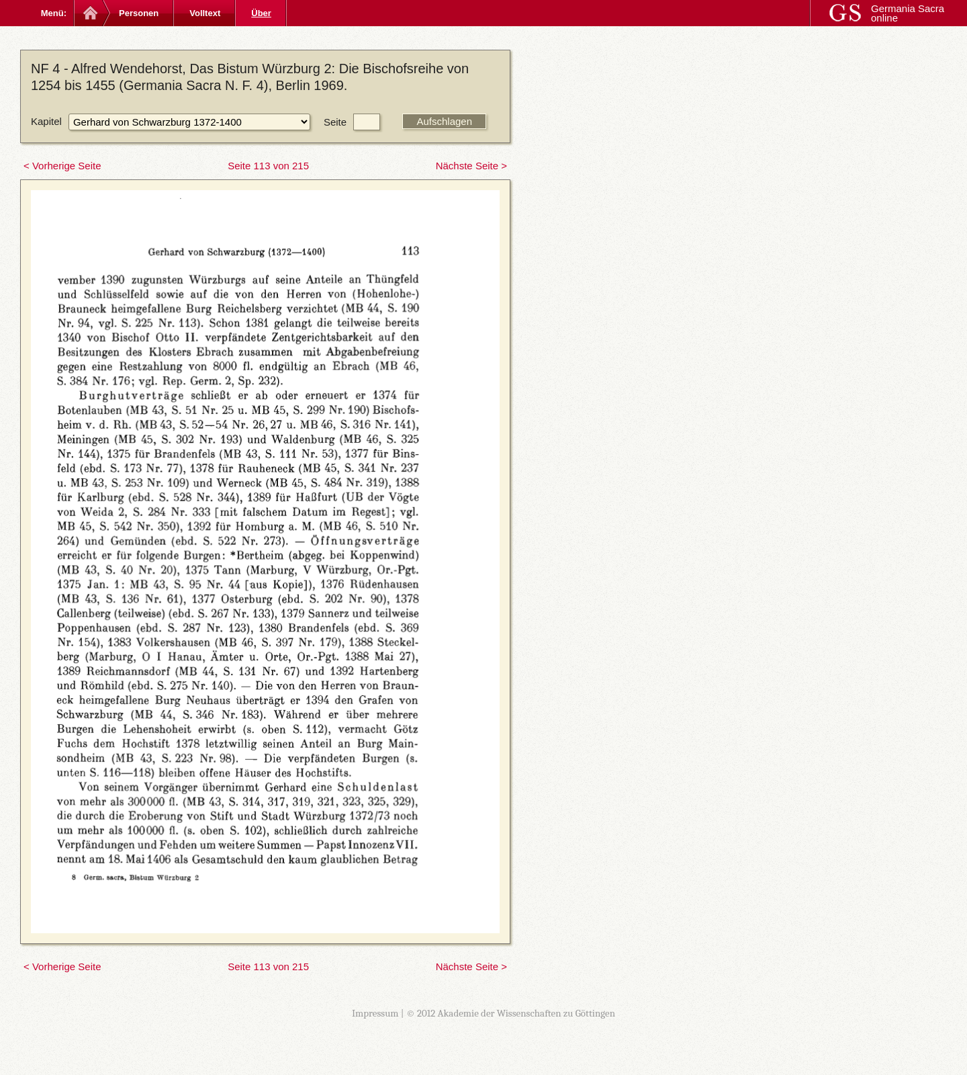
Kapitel (46, 121)
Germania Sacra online (907, 13)
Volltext (204, 13)
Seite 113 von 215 (268, 165)
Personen (138, 13)
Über (261, 13)
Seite (335, 122)
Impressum (375, 1013)
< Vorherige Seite (62, 165)
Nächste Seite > (471, 165)
